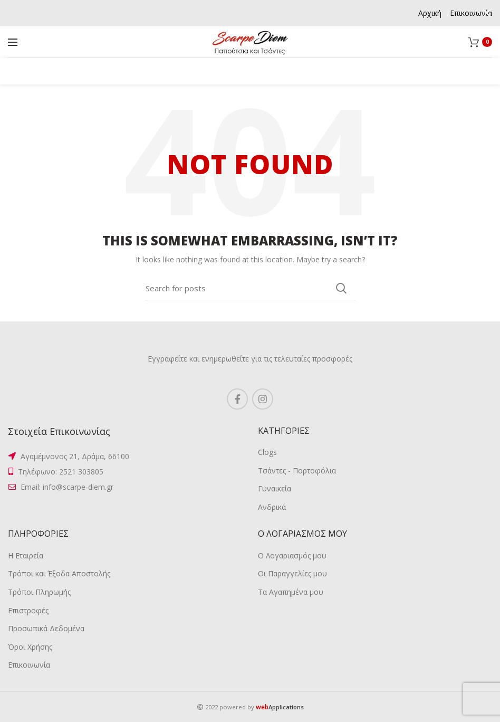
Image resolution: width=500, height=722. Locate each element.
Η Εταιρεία (25, 555)
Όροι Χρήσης (30, 647)
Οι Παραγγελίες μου (292, 573)
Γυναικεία (274, 488)
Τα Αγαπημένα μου (290, 592)
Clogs (267, 452)
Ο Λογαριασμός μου (292, 555)
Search (341, 288)
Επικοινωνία (29, 665)
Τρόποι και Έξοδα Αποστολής (59, 573)
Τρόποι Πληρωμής (39, 592)
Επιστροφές (28, 610)
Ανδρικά (272, 507)
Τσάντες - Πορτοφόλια (297, 471)
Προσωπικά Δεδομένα (46, 628)
